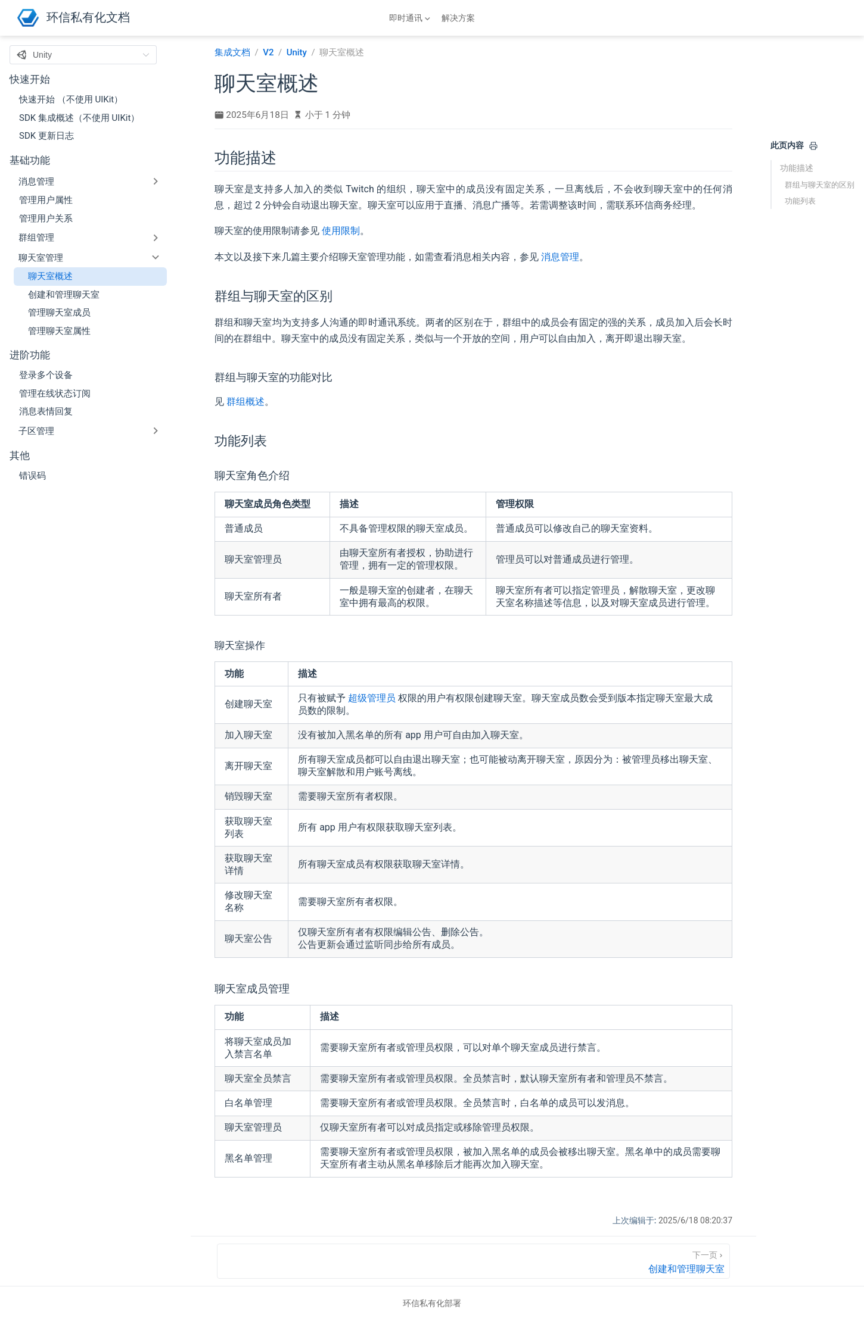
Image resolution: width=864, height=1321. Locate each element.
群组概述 (245, 401)
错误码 (32, 475)
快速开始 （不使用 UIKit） (71, 99)
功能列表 (800, 200)
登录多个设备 (46, 375)
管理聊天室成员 (59, 312)
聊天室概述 (50, 276)
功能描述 (796, 168)
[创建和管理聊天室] (473, 1261)
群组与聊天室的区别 (819, 184)
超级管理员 (372, 698)
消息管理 (560, 257)
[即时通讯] (411, 17)
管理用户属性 (46, 200)
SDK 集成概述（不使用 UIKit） (79, 118)
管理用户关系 (46, 218)
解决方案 (458, 18)
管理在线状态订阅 (55, 393)
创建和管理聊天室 (64, 294)
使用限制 (341, 230)
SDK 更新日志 (46, 135)
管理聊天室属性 (59, 331)
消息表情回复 (46, 411)
